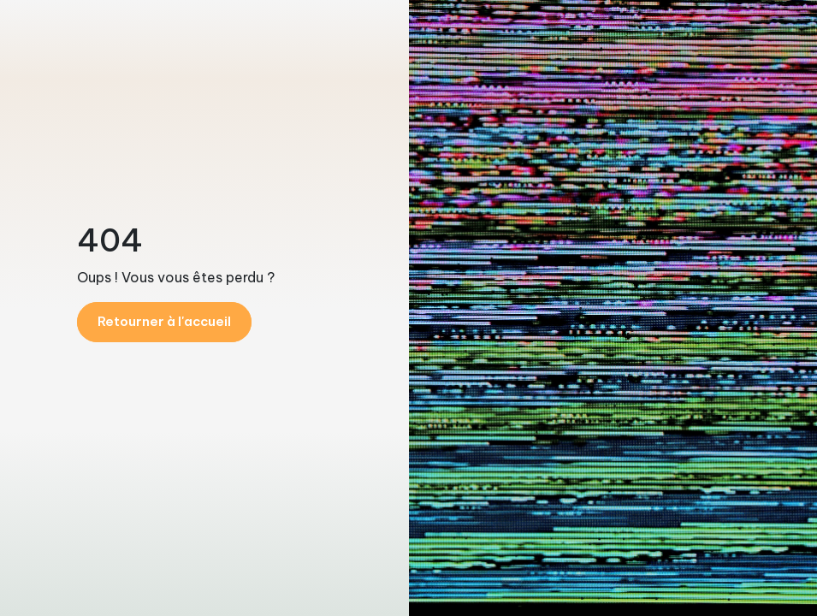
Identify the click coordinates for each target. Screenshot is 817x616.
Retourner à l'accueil (164, 321)
